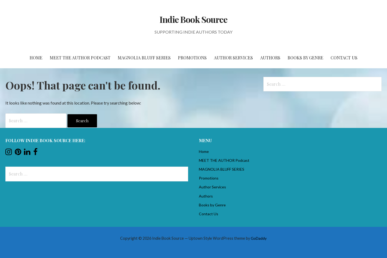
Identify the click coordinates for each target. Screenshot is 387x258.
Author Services (233, 57)
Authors (270, 57)
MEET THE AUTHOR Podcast (80, 57)
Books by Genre (305, 57)
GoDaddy (259, 238)
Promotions (192, 57)
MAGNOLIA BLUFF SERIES (144, 57)
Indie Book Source (194, 19)
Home (36, 57)
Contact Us (344, 57)
